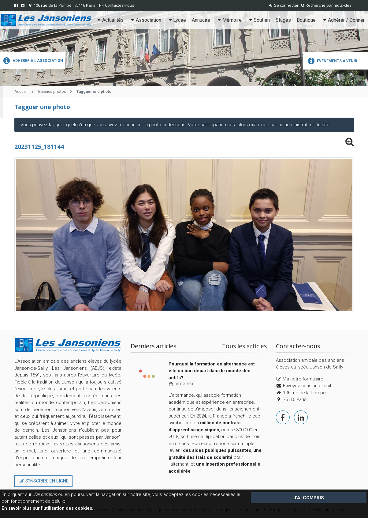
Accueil (21, 91)
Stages (283, 20)
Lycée (176, 20)
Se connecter (283, 5)
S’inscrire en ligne (43, 481)
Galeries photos (52, 91)
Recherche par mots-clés (326, 5)
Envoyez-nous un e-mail (307, 385)
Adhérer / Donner (343, 20)
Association (145, 20)
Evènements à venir (331, 61)
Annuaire (201, 20)
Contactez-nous (119, 5)
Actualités (110, 20)
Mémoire (229, 20)
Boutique (306, 20)
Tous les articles (244, 346)
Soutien (258, 20)
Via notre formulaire (303, 379)
